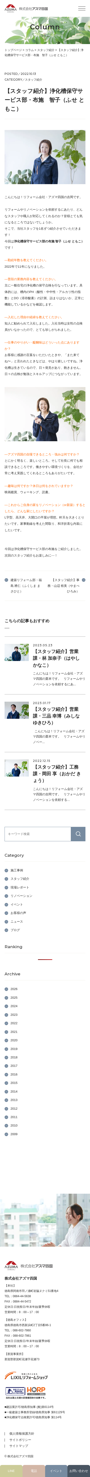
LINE (11, 1471)
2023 (14, 1015)
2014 (14, 1091)
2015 (14, 1083)
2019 (14, 1049)
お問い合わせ (78, 1471)
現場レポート (20, 887)
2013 (14, 1100)
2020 (14, 1040)
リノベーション (21, 896)
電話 (34, 1471)
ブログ (15, 930)
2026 (14, 989)
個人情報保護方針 (21, 1433)
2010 (14, 1125)
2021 (14, 1032)
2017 (14, 1066)
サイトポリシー (20, 1440)
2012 (14, 1108)
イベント (56, 1471)
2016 (14, 1074)
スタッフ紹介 (20, 879)
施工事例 (17, 870)
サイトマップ (18, 1446)
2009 (14, 1134)
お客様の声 (18, 913)
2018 (14, 1057)
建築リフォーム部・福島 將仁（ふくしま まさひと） (26, 585)
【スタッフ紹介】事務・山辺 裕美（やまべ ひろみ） (64, 585)
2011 (14, 1117)
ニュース (17, 921)
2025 (14, 997)
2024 (14, 1006)
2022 (14, 1023)
